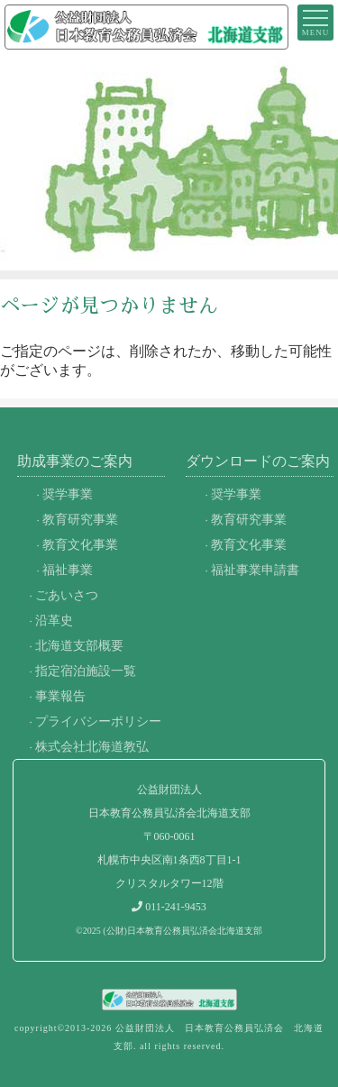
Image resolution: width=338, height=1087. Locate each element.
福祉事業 (67, 569)
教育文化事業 (80, 544)
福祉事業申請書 (255, 569)
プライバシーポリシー (98, 721)
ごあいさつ (66, 595)
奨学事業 (67, 494)
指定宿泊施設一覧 (85, 670)
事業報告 (60, 696)
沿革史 (54, 620)
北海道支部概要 (79, 645)
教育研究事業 (80, 519)
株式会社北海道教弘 (92, 746)
